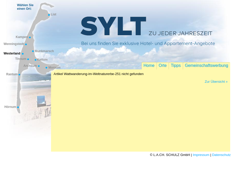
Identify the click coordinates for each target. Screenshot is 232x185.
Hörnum (10, 107)
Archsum (30, 66)
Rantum (12, 74)
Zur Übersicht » (216, 82)
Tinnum (20, 59)
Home (149, 65)
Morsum (54, 67)
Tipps (176, 65)
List (53, 14)
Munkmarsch (44, 51)
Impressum (201, 155)
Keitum (42, 59)
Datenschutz (221, 155)
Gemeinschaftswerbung (206, 65)
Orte (163, 65)
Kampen (22, 37)
